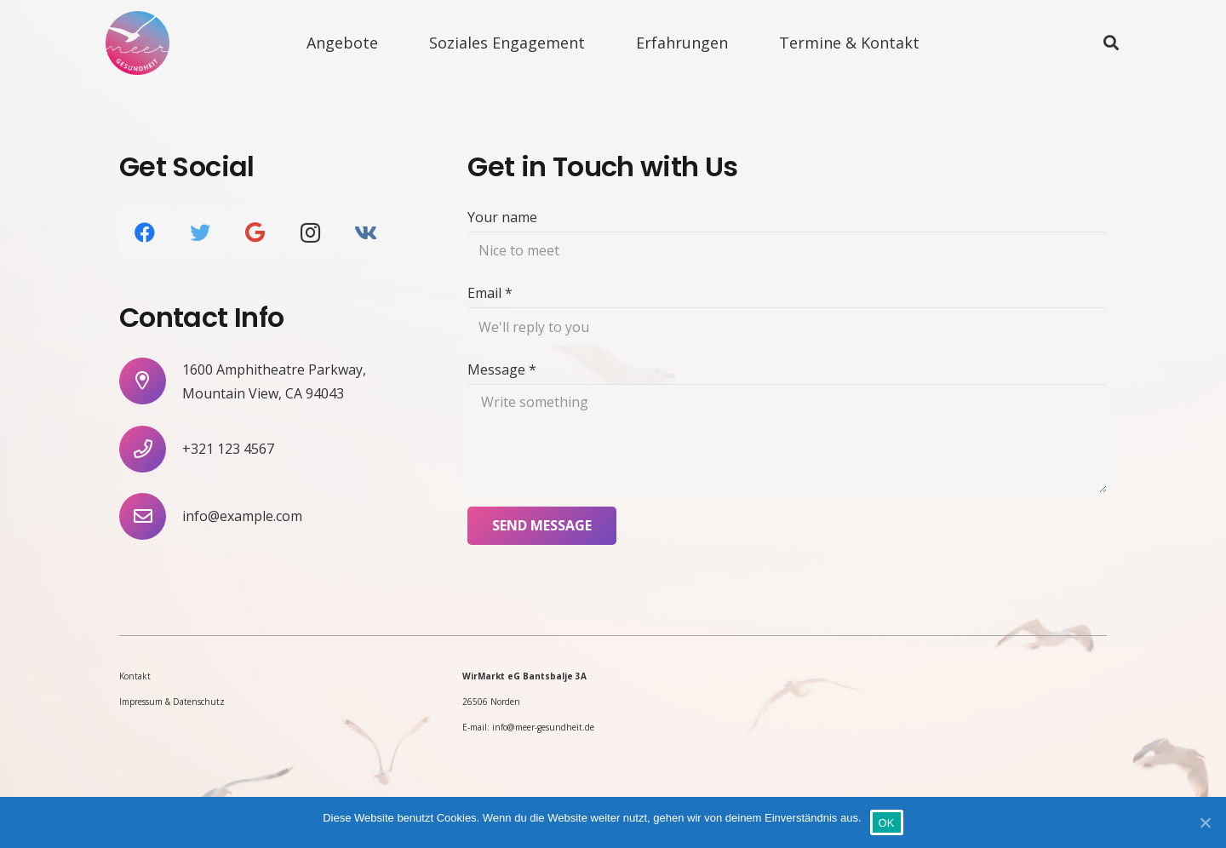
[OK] (1204, 822)
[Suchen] (1111, 43)
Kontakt (135, 676)
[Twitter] (200, 232)
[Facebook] (144, 232)
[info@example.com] (150, 516)
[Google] (255, 232)
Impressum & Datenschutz (172, 702)
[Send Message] (541, 526)
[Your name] (787, 251)
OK (887, 822)
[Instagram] (309, 232)
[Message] (787, 438)
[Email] (787, 326)
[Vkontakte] (365, 232)
